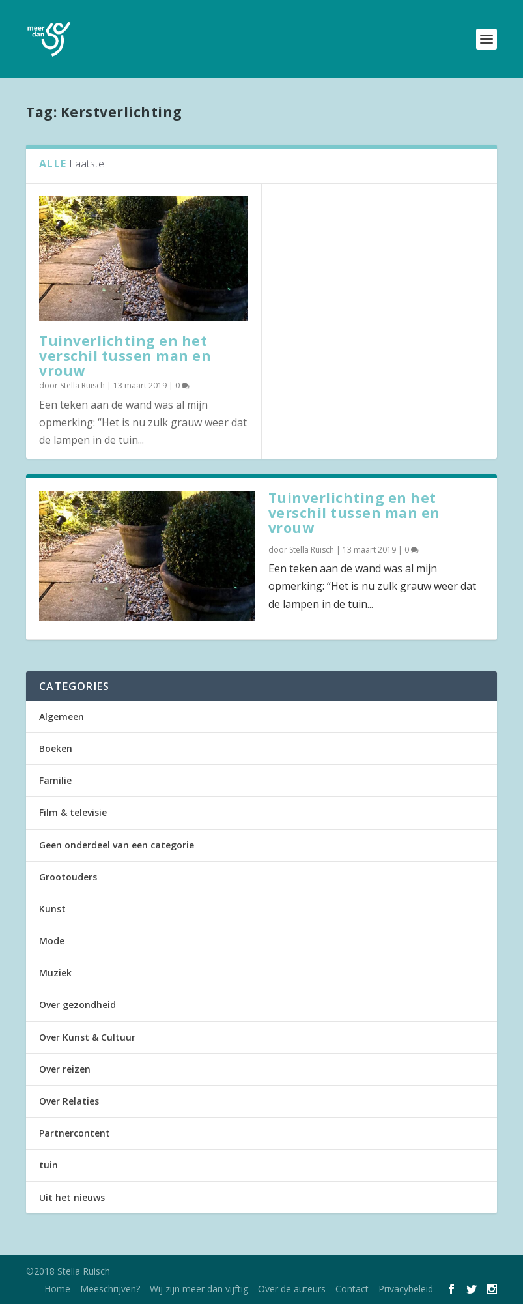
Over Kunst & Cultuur (87, 1037)
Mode (51, 941)
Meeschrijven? (110, 1288)
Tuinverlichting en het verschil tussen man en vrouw (125, 356)
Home (57, 1288)
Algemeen (61, 716)
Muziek (55, 972)
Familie (55, 780)
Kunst (52, 909)
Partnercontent (74, 1133)
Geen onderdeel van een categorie (116, 845)
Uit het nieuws (72, 1197)
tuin (48, 1165)
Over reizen (65, 1069)
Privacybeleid (405, 1288)
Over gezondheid (77, 1004)
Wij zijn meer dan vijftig (199, 1288)
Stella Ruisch (82, 385)
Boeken (55, 748)
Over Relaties (69, 1101)
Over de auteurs (292, 1288)
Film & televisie (73, 812)
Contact (352, 1288)
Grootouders (68, 877)
